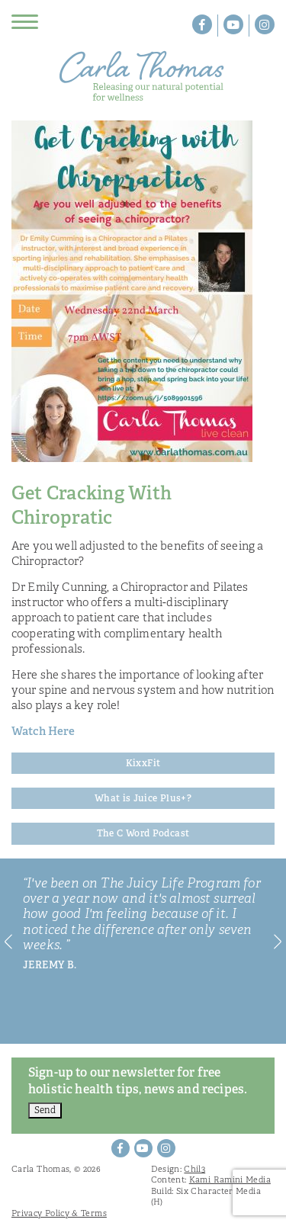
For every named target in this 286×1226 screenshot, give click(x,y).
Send (45, 1110)
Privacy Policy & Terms (59, 1213)
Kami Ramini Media (230, 1179)
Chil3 (194, 1168)
